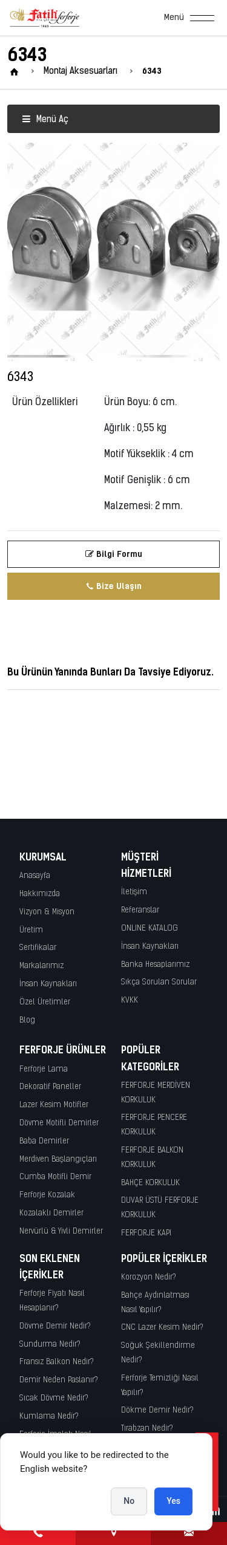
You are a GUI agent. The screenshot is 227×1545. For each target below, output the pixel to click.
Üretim (31, 930)
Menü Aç (45, 120)
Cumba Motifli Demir (55, 1177)
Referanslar (140, 910)
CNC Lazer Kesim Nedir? (162, 1327)
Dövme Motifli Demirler (59, 1123)
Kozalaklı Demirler (51, 1213)
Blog (27, 1020)
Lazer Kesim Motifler (53, 1105)
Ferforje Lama (43, 1069)
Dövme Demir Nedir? (55, 1326)
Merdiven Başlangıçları (58, 1159)
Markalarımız (41, 966)
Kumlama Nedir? (49, 1416)
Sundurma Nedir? (50, 1344)
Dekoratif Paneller (50, 1086)
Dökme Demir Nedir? (157, 1410)
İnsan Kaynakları (48, 984)
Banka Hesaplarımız (155, 964)
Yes (173, 1501)
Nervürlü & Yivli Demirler (61, 1231)
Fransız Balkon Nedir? (56, 1362)
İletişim (134, 892)
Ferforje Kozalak (47, 1195)
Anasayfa (34, 875)
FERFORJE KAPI (146, 1233)
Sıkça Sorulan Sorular (159, 982)
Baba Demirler (44, 1141)
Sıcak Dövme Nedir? (53, 1398)
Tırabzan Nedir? (147, 1428)
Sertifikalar (37, 947)
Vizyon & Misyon (46, 912)
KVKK (129, 1000)
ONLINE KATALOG (149, 928)
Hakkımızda (39, 894)
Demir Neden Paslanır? (58, 1380)
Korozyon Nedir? (148, 1277)
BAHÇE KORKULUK (150, 1183)
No (128, 1501)
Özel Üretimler (44, 1002)
